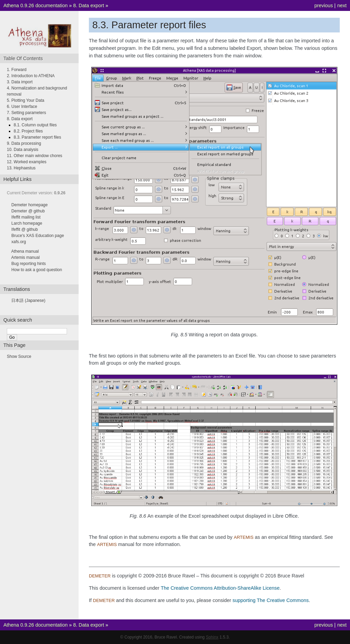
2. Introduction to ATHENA (31, 75)
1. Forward (16, 69)
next (342, 5)
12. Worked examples (26, 161)
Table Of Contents (23, 58)
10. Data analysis (22, 149)
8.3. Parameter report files (37, 137)
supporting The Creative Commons (270, 600)
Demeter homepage (29, 204)
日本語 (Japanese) (28, 300)
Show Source (19, 356)
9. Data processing (24, 143)
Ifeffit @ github (24, 229)
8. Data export (88, 5)
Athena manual (25, 251)
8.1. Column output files (35, 125)
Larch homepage (26, 223)
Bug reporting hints (28, 263)
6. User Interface (22, 106)
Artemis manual (25, 257)
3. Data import (19, 82)
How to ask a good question (36, 269)
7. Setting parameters (26, 112)
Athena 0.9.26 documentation (35, 5)
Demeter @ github (28, 211)
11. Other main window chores (34, 155)
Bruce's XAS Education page (37, 235)
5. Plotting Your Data (25, 100)
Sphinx (212, 637)
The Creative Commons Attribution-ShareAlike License (220, 588)
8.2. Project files (28, 131)
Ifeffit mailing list (25, 217)
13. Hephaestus (21, 168)
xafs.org (18, 241)
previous (323, 5)
